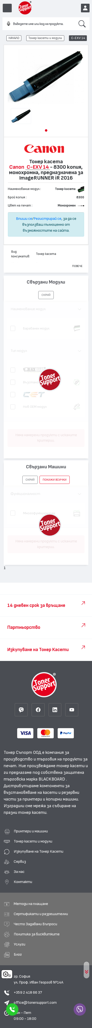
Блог (18, 954)
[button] (46, 130)
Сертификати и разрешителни (41, 914)
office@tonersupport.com (35, 1003)
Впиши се (24, 219)
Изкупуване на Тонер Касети (38, 851)
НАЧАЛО (14, 38)
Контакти (23, 882)
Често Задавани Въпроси (35, 924)
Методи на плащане (31, 904)
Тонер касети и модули (45, 38)
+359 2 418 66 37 (28, 992)
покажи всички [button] (54, 479)
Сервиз (20, 862)
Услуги (19, 944)
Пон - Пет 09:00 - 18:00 (25, 1016)
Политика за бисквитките (37, 934)
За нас (19, 872)
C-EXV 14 (78, 38)
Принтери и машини (31, 831)
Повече (77, 266)
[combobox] (38, 24)
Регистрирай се (47, 219)
